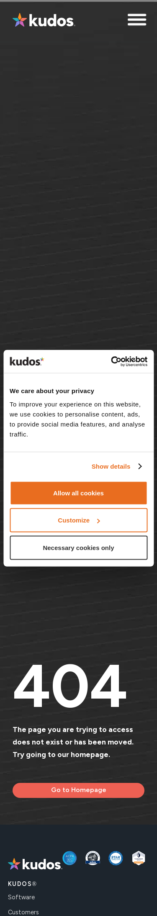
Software (21, 897)
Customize (79, 520)
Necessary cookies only (78, 547)
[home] (41, 21)
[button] (138, 20)
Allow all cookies (78, 492)
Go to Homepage (78, 790)
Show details (111, 466)
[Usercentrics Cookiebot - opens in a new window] (111, 361)
